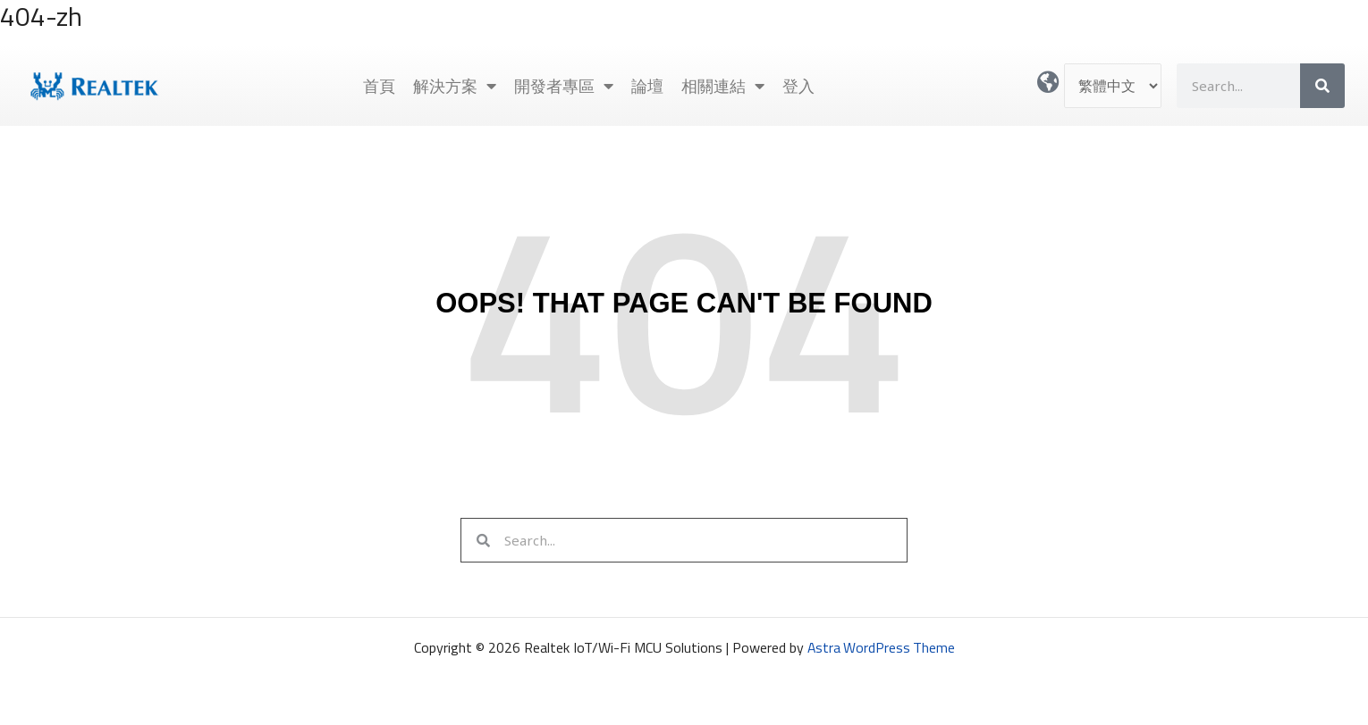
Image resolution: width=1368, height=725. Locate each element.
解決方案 (454, 86)
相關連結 (722, 86)
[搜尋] (1322, 85)
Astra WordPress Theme (881, 647)
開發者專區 (563, 86)
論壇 (647, 85)
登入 (798, 85)
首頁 (379, 85)
